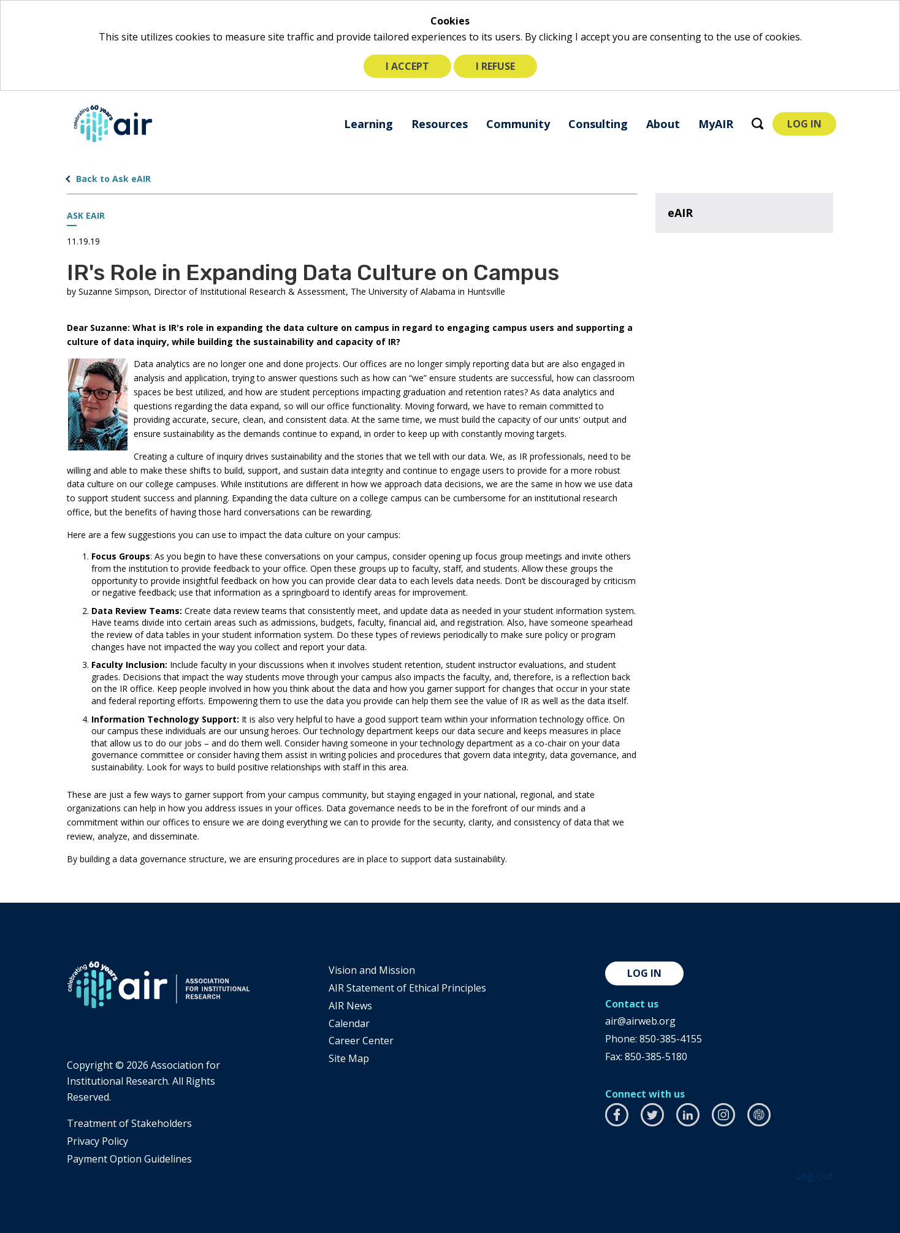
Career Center (361, 1040)
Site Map (349, 1058)
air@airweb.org (640, 1021)
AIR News (350, 1005)
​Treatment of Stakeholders (129, 1123)
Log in (644, 973)
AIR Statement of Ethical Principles (407, 988)
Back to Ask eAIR (113, 178)
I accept (407, 66)
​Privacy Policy (97, 1141)
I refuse (495, 66)
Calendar (349, 1023)
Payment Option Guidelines (129, 1159)
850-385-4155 (670, 1038)
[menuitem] (368, 123)
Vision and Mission (372, 970)
